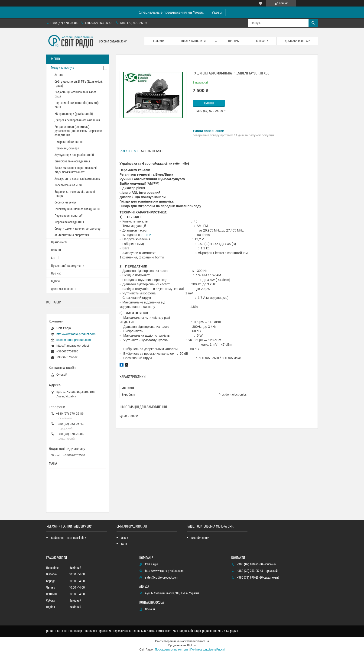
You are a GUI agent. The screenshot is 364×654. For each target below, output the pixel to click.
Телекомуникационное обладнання (77, 209)
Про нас (233, 41)
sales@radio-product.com (73, 339)
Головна (158, 41)
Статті (54, 258)
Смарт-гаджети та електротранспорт (78, 229)
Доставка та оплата (297, 41)
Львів (124, 538)
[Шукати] (313, 23)
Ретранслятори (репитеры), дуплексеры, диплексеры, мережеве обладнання (78, 131)
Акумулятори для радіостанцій (74, 155)
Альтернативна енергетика (72, 235)
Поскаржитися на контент (171, 649)
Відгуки (56, 281)
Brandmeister (200, 538)
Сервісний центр (65, 202)
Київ (124, 544)
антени (146, 235)
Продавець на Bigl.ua (182, 645)
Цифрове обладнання (68, 142)
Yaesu (216, 12)
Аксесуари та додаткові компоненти (78, 179)
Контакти (262, 41)
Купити (209, 103)
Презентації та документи (67, 266)
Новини (56, 250)
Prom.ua (203, 641)
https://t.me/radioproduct (72, 345)
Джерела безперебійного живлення (77, 120)
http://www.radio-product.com (75, 334)
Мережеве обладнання (69, 222)
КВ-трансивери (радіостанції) (74, 114)
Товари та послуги (193, 41)
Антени (59, 75)
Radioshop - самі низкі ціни (68, 538)
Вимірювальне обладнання (72, 161)
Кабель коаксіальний (68, 185)
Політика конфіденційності (207, 649)
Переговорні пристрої (68, 216)
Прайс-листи (59, 242)
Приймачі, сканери (67, 148)
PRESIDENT (129, 151)
